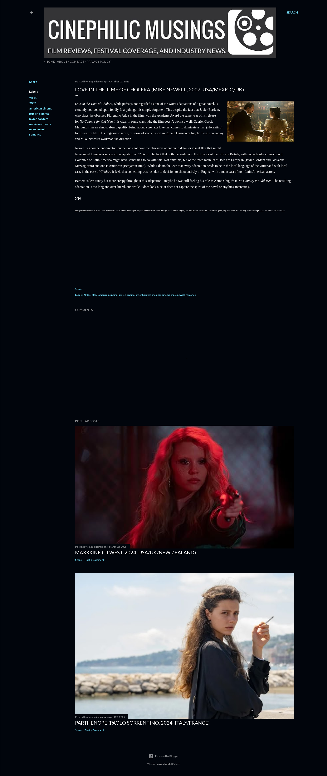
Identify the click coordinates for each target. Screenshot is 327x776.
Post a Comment (94, 559)
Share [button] (33, 81)
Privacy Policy (97, 61)
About (60, 61)
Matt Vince (173, 764)
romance (35, 134)
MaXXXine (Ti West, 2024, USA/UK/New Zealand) (135, 552)
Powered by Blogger (163, 756)
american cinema (40, 108)
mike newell (37, 129)
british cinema (39, 113)
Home (48, 61)
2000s (33, 98)
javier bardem (38, 119)
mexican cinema (40, 124)
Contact (75, 61)
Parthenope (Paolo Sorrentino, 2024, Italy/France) (142, 723)
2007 (32, 103)
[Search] (292, 12)
